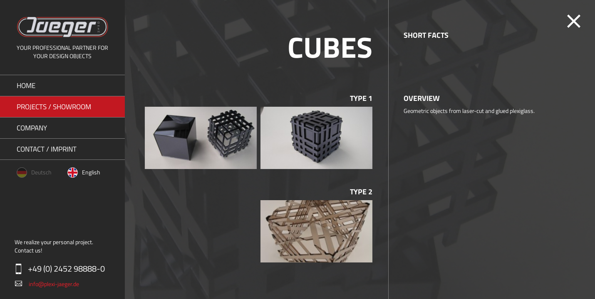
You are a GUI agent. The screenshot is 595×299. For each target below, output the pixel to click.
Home (26, 85)
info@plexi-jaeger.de (54, 283)
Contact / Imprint (47, 149)
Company (32, 128)
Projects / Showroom (54, 106)
